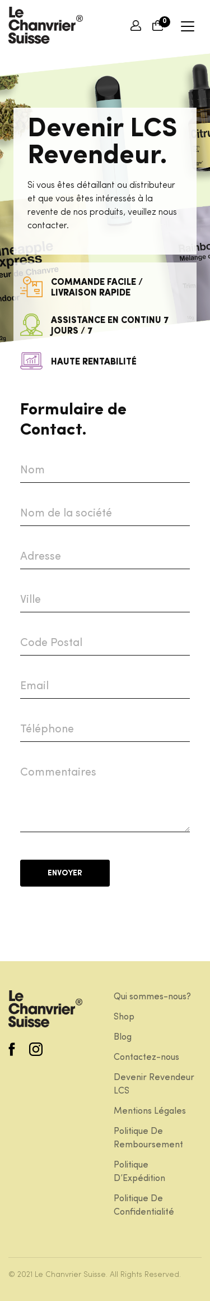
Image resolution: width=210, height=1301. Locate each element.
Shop (124, 1017)
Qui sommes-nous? (152, 997)
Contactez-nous (146, 1057)
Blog (123, 1037)
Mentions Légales (150, 1111)
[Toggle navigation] (187, 25)
